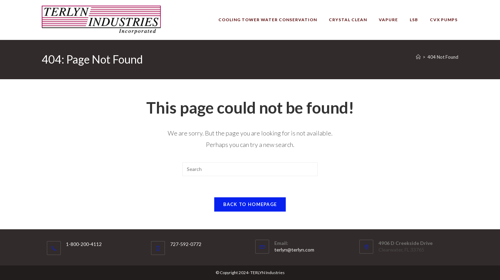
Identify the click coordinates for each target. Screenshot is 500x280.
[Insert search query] (250, 169)
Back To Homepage (250, 204)
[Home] (418, 57)
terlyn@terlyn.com (294, 250)
